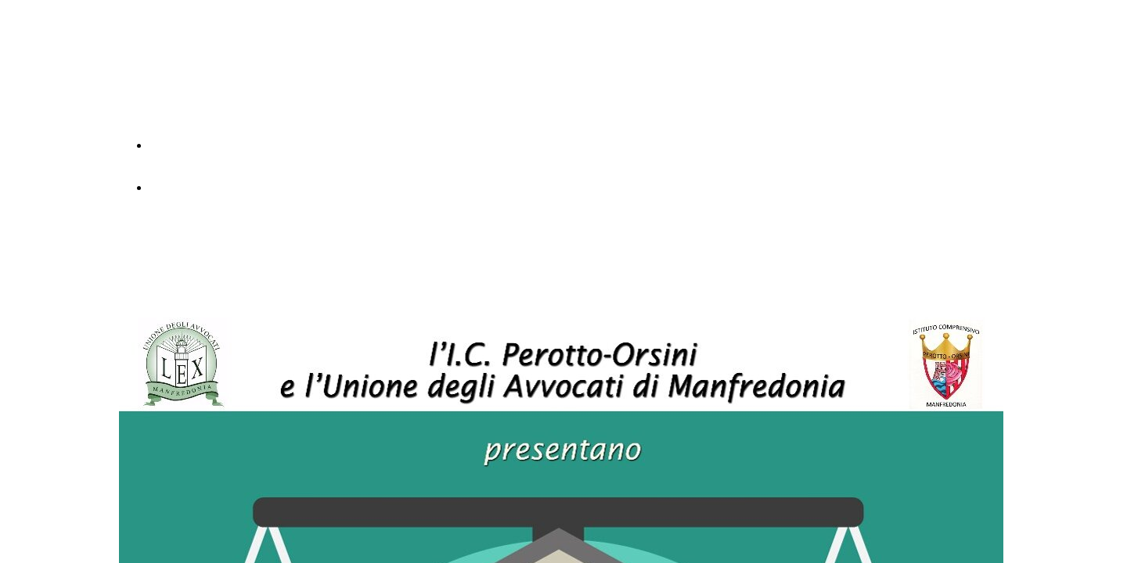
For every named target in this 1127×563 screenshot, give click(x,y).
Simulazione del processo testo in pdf (251, 187)
